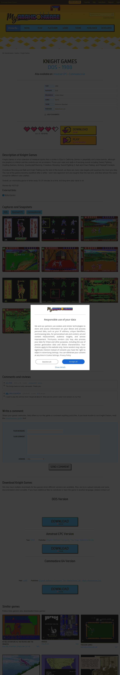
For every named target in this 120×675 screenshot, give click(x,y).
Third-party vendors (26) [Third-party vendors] (58, 339)
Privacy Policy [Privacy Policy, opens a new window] (65, 355)
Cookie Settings (52, 355)
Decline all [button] (46, 362)
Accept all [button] (73, 361)
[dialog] (60, 337)
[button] (60, 367)
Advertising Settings (50, 352)
